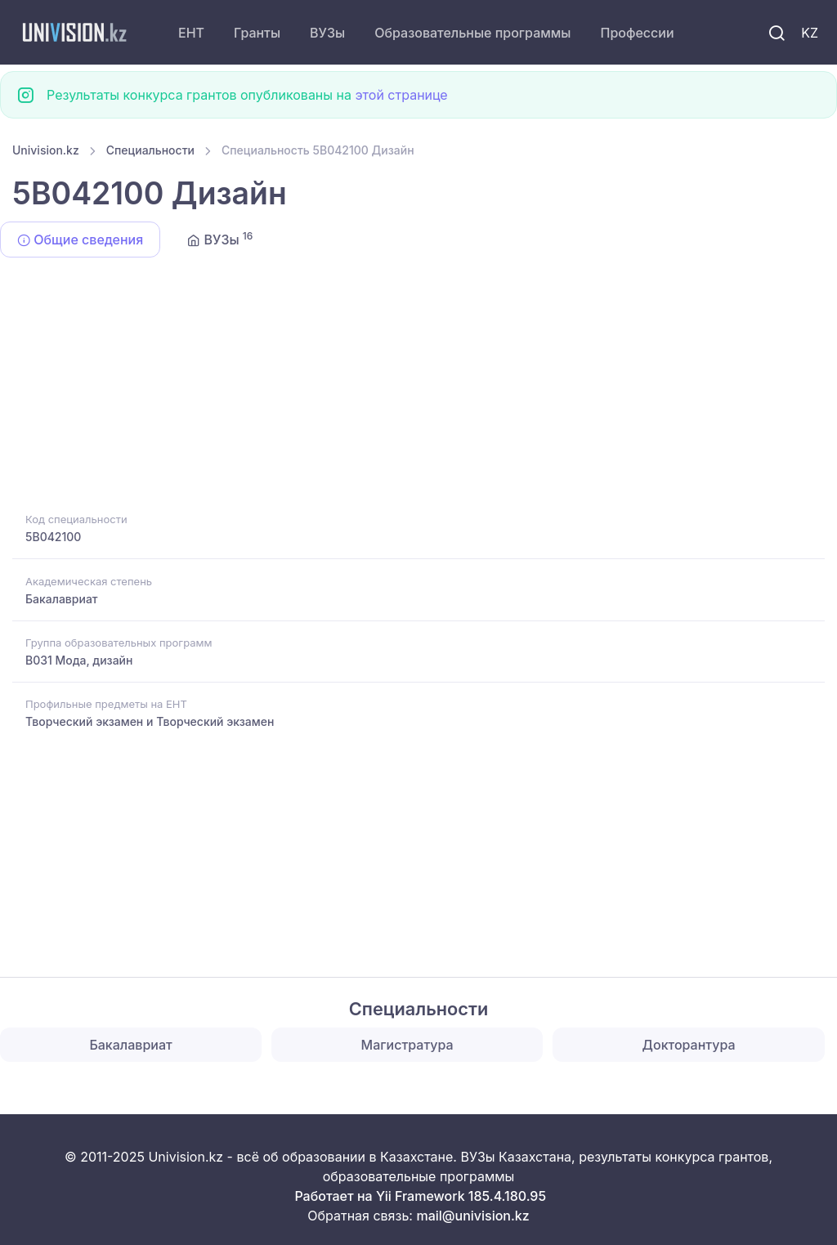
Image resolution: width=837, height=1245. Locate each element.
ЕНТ (191, 33)
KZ (809, 33)
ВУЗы (327, 33)
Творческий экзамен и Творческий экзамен (149, 721)
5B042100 (53, 537)
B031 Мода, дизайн (78, 660)
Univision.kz (45, 150)
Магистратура (407, 1045)
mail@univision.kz (472, 1215)
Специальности (150, 150)
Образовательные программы (472, 33)
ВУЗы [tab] (220, 239)
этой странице (401, 95)
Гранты (257, 33)
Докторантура (689, 1045)
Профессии (637, 33)
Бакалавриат (61, 599)
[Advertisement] (418, 387)
